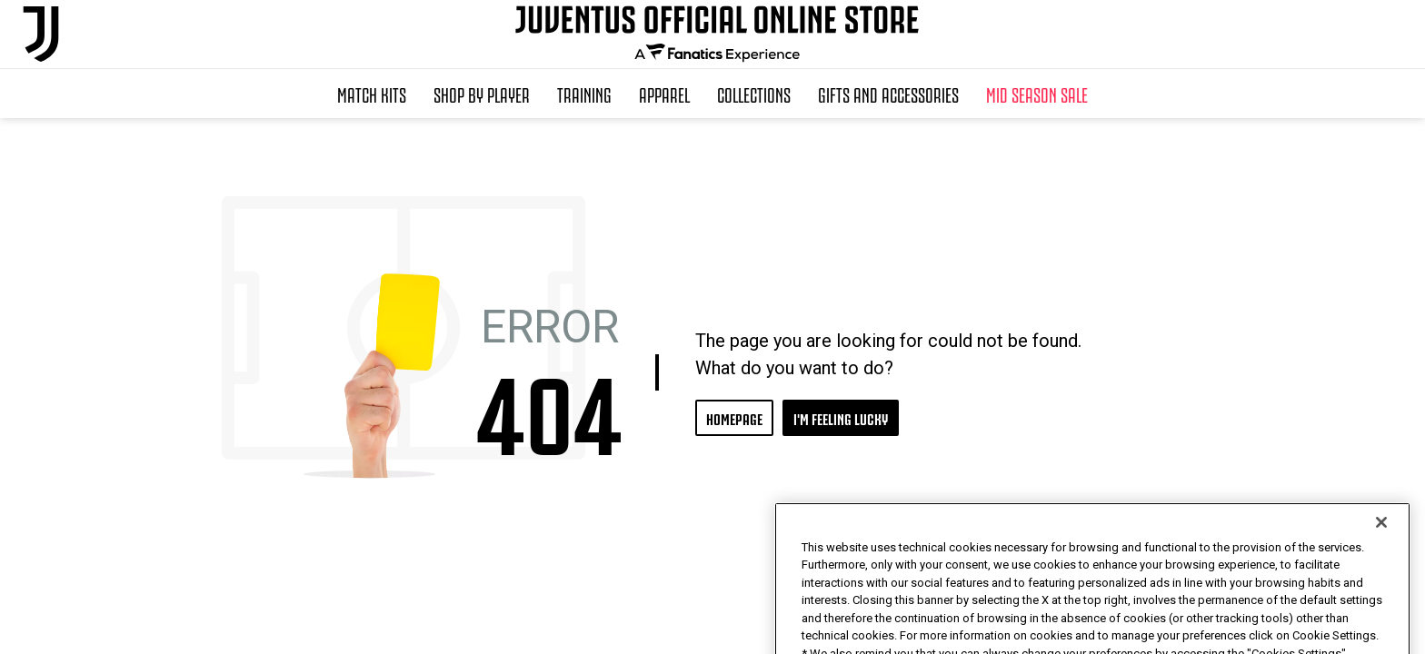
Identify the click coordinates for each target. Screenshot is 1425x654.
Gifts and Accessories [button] (888, 93)
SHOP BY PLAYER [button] (481, 93)
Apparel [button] (664, 93)
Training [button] (584, 93)
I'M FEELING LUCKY (840, 417)
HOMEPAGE (734, 417)
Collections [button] (754, 93)
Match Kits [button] (371, 93)
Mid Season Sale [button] (1037, 93)
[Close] (1381, 554)
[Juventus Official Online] (41, 34)
